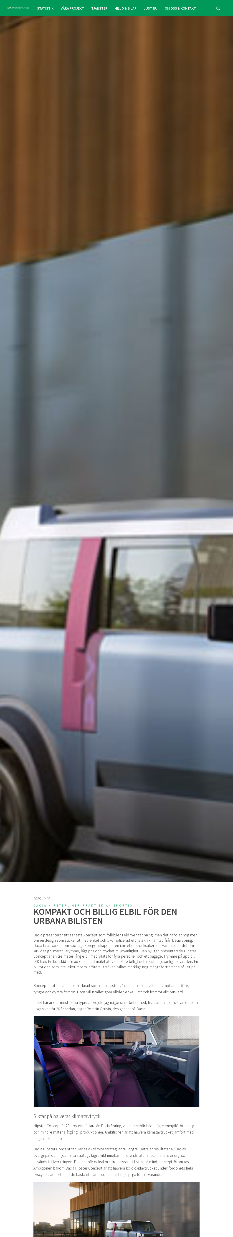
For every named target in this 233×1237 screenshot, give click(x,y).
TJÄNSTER (99, 8)
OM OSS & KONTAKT (179, 8)
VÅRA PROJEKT (72, 8)
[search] (218, 8)
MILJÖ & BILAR (125, 8)
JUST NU (150, 8)
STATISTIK (46, 8)
